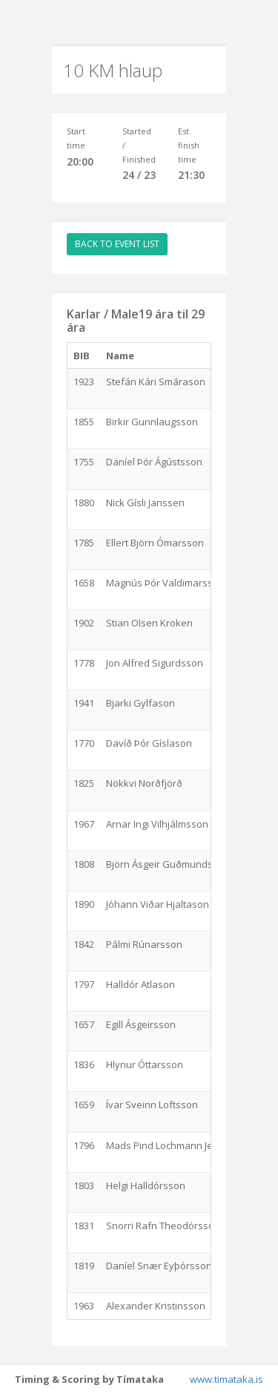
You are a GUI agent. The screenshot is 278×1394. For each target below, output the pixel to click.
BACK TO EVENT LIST (117, 244)
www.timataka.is (226, 1379)
